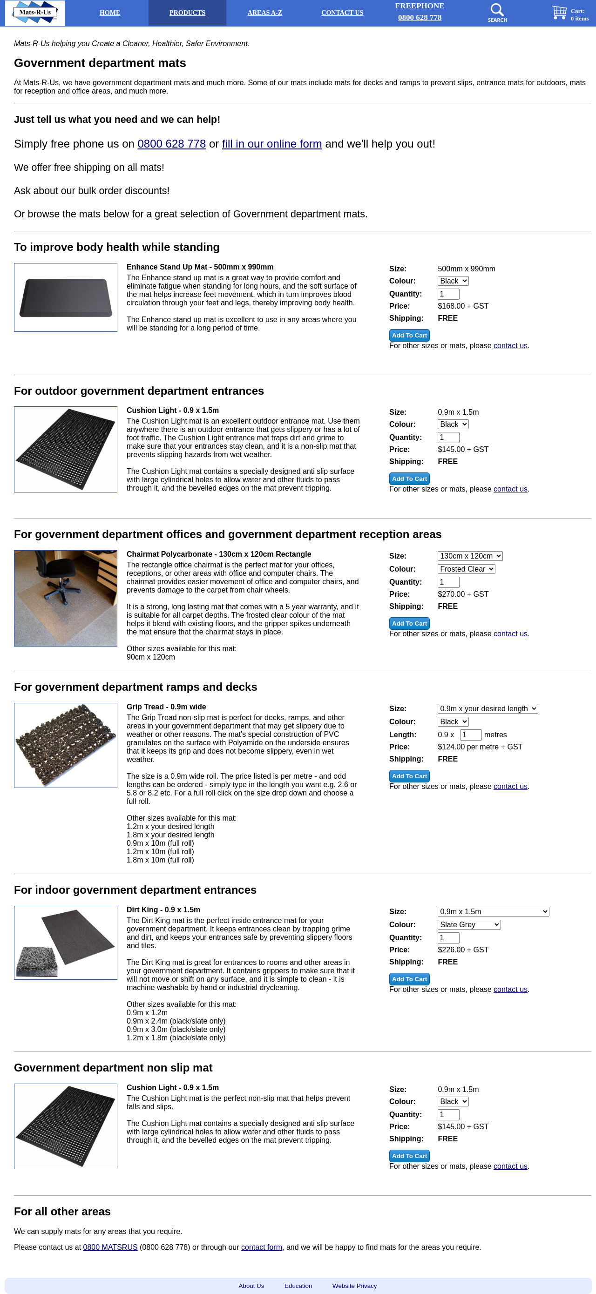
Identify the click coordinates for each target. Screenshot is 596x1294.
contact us (511, 346)
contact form (261, 1247)
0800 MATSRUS (110, 1247)
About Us (251, 1285)
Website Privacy (354, 1285)
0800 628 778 (172, 143)
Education (298, 1285)
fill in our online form (272, 143)
